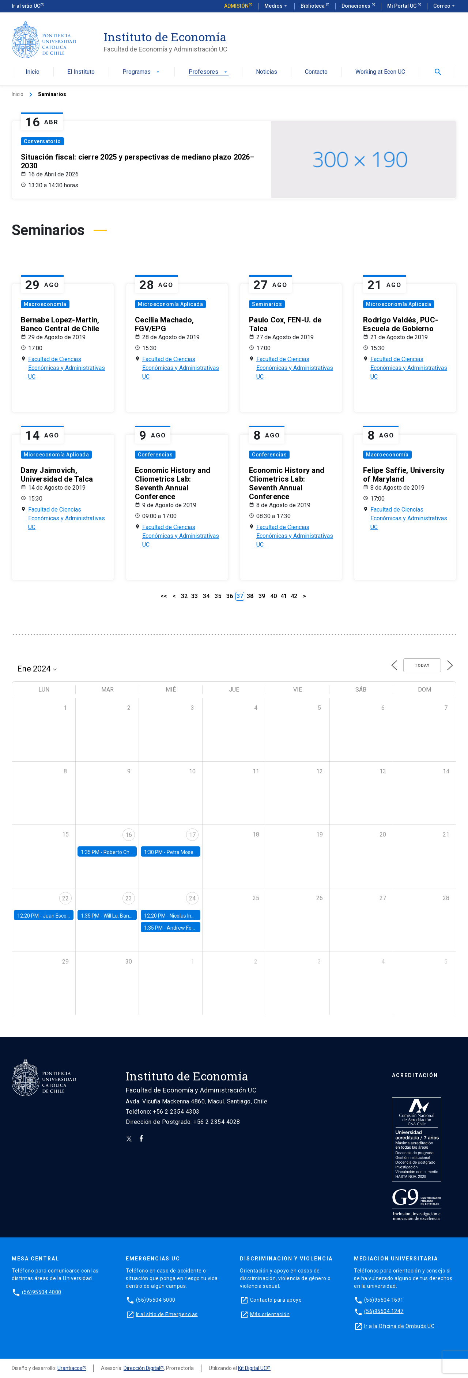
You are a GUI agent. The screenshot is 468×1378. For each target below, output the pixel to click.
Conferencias (155, 455)
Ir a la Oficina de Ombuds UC (399, 1326)
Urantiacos (69, 1368)
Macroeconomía (45, 304)
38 (250, 596)
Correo (444, 6)
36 (229, 596)
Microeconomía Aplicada (170, 304)
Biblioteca (313, 6)
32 (184, 596)
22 (65, 898)
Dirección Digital (142, 1368)
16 (128, 834)
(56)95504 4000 (41, 1292)
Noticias (266, 72)
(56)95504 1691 (384, 1299)
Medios (276, 6)
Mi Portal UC (402, 6)
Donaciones (356, 6)
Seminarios (267, 304)
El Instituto (81, 72)
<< (164, 596)
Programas (141, 72)
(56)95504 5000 (156, 1299)
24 (192, 898)
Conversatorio (42, 141)
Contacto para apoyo (276, 1299)
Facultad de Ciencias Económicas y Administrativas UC (66, 368)
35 (218, 596)
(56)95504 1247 (384, 1311)
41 (283, 596)
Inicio (32, 72)
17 (192, 834)
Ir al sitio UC (26, 6)
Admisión (236, 6)
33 (194, 596)
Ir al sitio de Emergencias (167, 1314)
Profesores (209, 72)
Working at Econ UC (380, 72)
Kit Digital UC (252, 1368)
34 (206, 596)
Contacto (316, 72)
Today (422, 665)
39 (261, 596)
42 (294, 596)
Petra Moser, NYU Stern (193, 852)
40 (273, 596)
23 (128, 898)
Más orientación (270, 1314)
